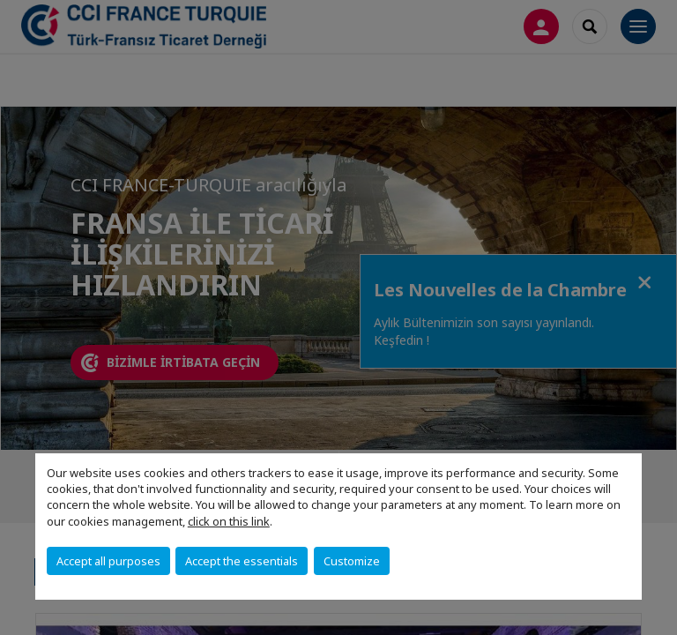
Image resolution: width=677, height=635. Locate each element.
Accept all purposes (108, 561)
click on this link (229, 521)
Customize (352, 561)
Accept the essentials (241, 561)
